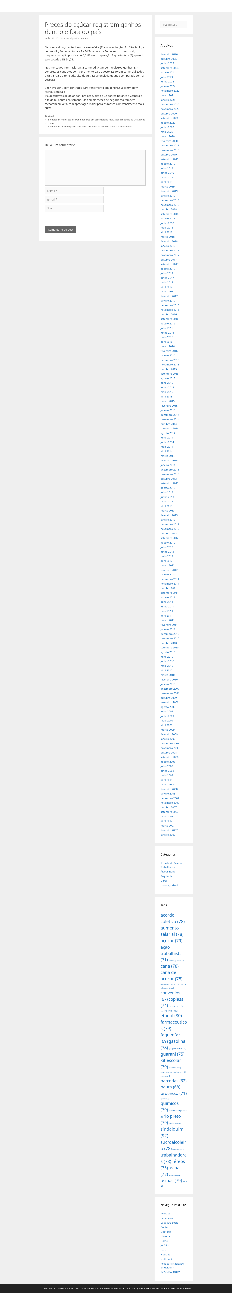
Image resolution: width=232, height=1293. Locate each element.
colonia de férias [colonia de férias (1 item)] (168, 988)
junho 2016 (167, 332)
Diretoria (166, 1231)
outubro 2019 (169, 154)
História (165, 1236)
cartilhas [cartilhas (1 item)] (165, 984)
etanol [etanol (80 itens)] (171, 1015)
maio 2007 (167, 816)
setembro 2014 (170, 428)
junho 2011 (167, 606)
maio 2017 (167, 282)
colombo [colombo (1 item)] (181, 984)
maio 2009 (167, 720)
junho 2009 (167, 716)
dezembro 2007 (170, 798)
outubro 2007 (169, 807)
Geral (51, 116)
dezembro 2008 (170, 743)
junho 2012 (167, 551)
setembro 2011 (170, 592)
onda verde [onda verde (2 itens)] (179, 1072)
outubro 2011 (169, 588)
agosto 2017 (168, 268)
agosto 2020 (168, 122)
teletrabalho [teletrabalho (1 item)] (178, 1149)
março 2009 (168, 729)
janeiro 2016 (168, 355)
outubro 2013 (169, 478)
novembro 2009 (170, 693)
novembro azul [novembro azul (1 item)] (175, 1068)
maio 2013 (167, 501)
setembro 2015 (170, 373)
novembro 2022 (170, 90)
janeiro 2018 (168, 246)
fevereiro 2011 (169, 624)
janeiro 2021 (168, 99)
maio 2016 (167, 337)
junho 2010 (167, 661)
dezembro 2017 (170, 250)
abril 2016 (166, 341)
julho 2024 (167, 77)
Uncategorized (169, 885)
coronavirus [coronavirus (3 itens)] (176, 1006)
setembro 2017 (170, 264)
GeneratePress (183, 1288)
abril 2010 (166, 670)
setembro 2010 (170, 647)
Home (164, 1241)
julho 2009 (167, 711)
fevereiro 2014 (169, 460)
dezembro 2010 (170, 634)
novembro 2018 (170, 205)
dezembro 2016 (170, 305)
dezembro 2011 (170, 579)
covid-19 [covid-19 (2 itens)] (172, 1010)
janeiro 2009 (168, 738)
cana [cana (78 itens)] (170, 966)
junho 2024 (167, 81)
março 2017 (168, 291)
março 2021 (168, 95)
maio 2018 (167, 227)
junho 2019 (167, 172)
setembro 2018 (170, 214)
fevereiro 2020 (169, 141)
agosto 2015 (168, 378)
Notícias (165, 1254)
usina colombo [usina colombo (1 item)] (175, 1175)
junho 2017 (167, 278)
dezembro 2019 (170, 145)
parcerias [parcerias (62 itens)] (174, 1080)
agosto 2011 (168, 597)
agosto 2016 (168, 323)
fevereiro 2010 (169, 679)
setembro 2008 (170, 757)
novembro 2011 (170, 583)
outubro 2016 (169, 314)
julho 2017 (167, 273)
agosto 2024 (168, 72)
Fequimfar (167, 876)
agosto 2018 (168, 218)
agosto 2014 (168, 433)
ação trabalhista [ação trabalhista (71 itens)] (171, 953)
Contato (165, 1227)
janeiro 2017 (168, 300)
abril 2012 (166, 561)
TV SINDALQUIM (170, 1272)
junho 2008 (167, 771)
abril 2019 (166, 182)
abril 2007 (166, 821)
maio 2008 (167, 775)
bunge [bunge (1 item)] (180, 961)
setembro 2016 (170, 319)
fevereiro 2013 (169, 515)
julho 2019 (167, 168)
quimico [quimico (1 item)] (165, 1099)
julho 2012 (167, 547)
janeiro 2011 (168, 629)
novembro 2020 (170, 109)
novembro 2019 (170, 150)
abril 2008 (166, 780)
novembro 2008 (170, 748)
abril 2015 (166, 396)
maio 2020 (167, 131)
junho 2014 (167, 442)
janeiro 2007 (168, 834)
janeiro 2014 (168, 465)
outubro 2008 (169, 752)
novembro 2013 (170, 474)
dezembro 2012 (170, 524)
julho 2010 (167, 656)
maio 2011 (167, 611)
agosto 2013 (168, 488)
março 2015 (168, 401)
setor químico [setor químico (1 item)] (175, 1124)
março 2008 (168, 784)
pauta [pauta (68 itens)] (170, 1087)
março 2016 (168, 346)
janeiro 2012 (168, 574)
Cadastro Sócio (169, 1222)
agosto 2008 (168, 761)
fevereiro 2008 (169, 789)
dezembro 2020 (170, 104)
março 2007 (168, 825)
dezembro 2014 (170, 414)
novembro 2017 (170, 255)
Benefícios (167, 1218)
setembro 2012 (170, 538)
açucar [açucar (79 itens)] (171, 940)
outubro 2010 (169, 643)
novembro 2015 (170, 364)
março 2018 (168, 236)
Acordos (165, 1213)
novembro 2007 (170, 802)
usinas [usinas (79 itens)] (171, 1180)
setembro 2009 (170, 702)
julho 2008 (167, 766)
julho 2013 (167, 492)
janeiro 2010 (168, 684)
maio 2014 (167, 446)
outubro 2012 (169, 533)
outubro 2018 (169, 209)
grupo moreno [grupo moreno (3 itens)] (177, 1048)
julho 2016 (167, 328)
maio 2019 (167, 177)
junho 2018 (167, 223)
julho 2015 (167, 382)
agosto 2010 (168, 652)
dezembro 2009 (170, 688)
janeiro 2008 (168, 793)
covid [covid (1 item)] (164, 1011)
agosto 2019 (168, 163)
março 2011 (168, 620)
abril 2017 (166, 287)
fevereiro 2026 (169, 54)
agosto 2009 (168, 707)
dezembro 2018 (170, 200)
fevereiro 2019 (169, 191)
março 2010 (168, 675)
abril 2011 (166, 615)
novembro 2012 (170, 529)
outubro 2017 (169, 259)
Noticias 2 (166, 1259)
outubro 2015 (169, 369)
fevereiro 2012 (169, 570)
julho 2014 (167, 437)
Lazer (164, 1250)
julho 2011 (167, 602)
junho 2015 (167, 387)
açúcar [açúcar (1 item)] (172, 961)
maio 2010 (167, 665)
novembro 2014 (170, 419)
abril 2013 (166, 506)
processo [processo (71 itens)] (174, 1093)
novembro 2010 (170, 638)
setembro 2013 (170, 483)
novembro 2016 (170, 309)
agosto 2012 (168, 542)
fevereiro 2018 (169, 241)
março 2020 (168, 136)
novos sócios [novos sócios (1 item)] (166, 1072)
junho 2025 (167, 63)
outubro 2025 (169, 58)
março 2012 (168, 565)
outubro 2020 (169, 113)
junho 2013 (167, 497)
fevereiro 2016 (169, 351)
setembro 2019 (170, 159)
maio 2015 (167, 392)
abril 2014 (166, 451)
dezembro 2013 (170, 469)
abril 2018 (166, 232)
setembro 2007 (170, 812)
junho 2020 (167, 127)
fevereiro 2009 (169, 734)
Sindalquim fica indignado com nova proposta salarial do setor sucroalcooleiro (90, 126)
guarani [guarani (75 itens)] (172, 1054)
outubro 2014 (169, 424)
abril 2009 (166, 725)
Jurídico (165, 1245)
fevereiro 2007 (169, 830)
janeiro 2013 (168, 519)
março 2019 (168, 186)
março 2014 (168, 455)
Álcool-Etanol (168, 871)
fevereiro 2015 (169, 405)
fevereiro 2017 (169, 296)
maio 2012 (167, 556)
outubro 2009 (169, 697)
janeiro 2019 (168, 195)
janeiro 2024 (168, 86)
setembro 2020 (170, 118)
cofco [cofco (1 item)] (173, 984)
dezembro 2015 (170, 360)
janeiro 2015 (168, 410)
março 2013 (168, 510)
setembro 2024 (170, 68)
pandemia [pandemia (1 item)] (165, 1076)
